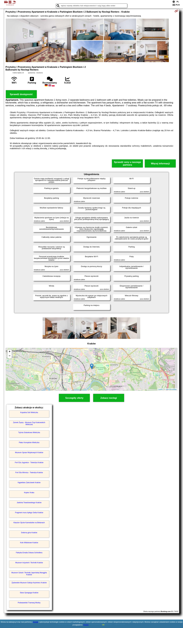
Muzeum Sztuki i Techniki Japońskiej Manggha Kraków (29, 574)
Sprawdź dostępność (21, 94)
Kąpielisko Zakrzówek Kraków (29, 483)
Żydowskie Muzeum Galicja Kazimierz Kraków (29, 583)
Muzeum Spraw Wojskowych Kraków (29, 453)
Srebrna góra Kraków (29, 533)
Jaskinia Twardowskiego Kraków (29, 503)
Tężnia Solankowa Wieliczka (29, 432)
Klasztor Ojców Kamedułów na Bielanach (29, 523)
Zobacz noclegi (108, 398)
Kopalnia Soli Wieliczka (29, 412)
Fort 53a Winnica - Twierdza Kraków (29, 473)
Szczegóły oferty (74, 398)
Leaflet (160, 389)
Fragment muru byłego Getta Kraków (29, 513)
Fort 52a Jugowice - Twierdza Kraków (29, 463)
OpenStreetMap (171, 389)
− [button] (9, 356)
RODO (85, 625)
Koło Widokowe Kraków (29, 543)
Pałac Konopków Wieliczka (29, 443)
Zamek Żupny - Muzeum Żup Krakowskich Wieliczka (29, 423)
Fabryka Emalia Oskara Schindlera (29, 553)
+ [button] (9, 352)
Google (35, 622)
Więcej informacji (160, 163)
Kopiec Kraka (29, 493)
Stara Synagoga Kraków (29, 593)
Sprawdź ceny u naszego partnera (127, 163)
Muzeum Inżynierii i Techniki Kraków (29, 563)
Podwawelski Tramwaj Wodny (29, 603)
